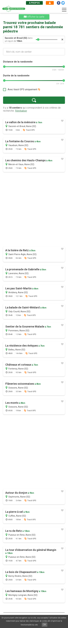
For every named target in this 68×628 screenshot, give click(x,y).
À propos (34, 3)
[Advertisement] (34, 209)
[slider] (38, 39)
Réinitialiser (21, 110)
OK (44, 624)
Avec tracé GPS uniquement (22, 89)
